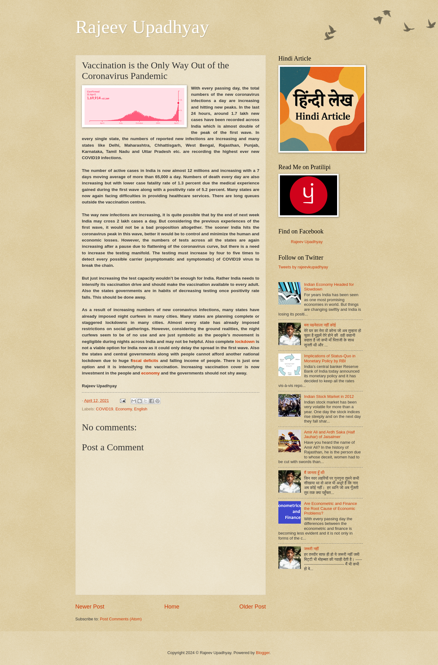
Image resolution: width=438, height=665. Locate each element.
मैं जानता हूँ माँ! (314, 472)
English (140, 409)
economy (150, 373)
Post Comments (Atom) (121, 619)
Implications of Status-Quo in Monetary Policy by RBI (330, 358)
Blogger (263, 652)
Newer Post (89, 607)
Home (171, 607)
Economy (123, 409)
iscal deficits (145, 360)
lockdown (245, 341)
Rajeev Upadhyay (142, 27)
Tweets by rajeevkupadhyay (303, 267)
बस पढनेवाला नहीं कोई (320, 325)
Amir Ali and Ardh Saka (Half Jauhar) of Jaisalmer (329, 434)
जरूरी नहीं (311, 548)
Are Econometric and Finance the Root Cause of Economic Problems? (330, 508)
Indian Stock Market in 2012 (329, 396)
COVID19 (104, 409)
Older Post (252, 607)
